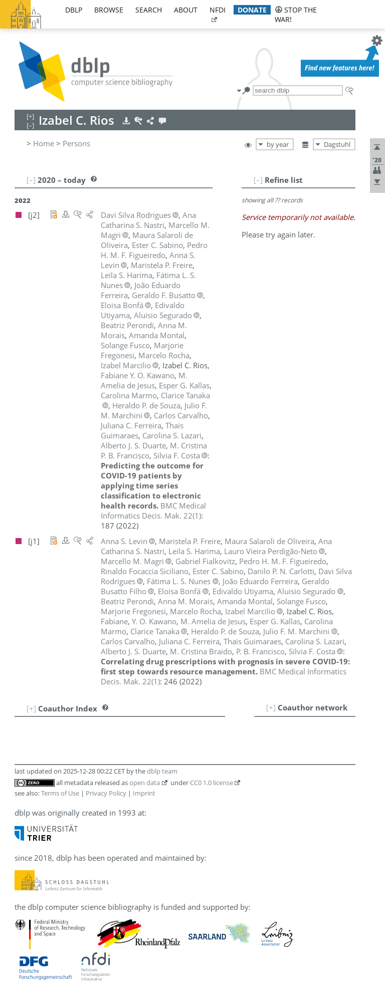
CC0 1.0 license (211, 782)
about (186, 10)
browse (108, 10)
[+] (271, 707)
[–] (258, 180)
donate (252, 10)
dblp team (162, 771)
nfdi (218, 10)
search (148, 10)
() (153, 510)
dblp (73, 10)
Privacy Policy (106, 793)
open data (144, 782)
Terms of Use (60, 793)
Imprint (144, 793)
